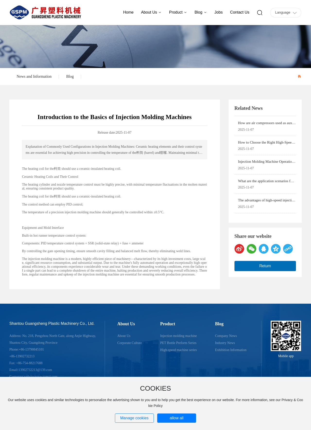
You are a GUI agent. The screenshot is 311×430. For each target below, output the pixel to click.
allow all (176, 418)
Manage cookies (134, 418)
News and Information (34, 76)
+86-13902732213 (22, 356)
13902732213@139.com (35, 370)
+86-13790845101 (31, 349)
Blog (70, 76)
